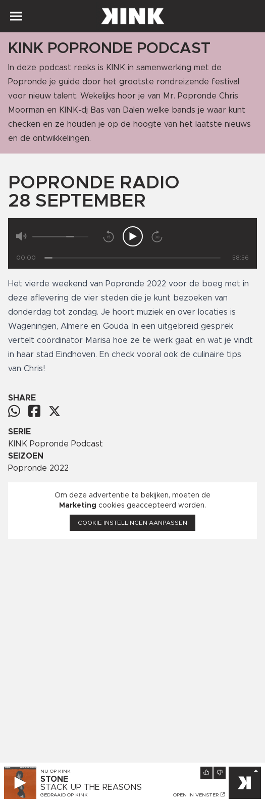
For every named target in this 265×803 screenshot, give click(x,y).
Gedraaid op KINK (64, 794)
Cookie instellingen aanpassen (132, 523)
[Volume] (60, 236)
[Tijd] (132, 258)
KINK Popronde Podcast (55, 444)
